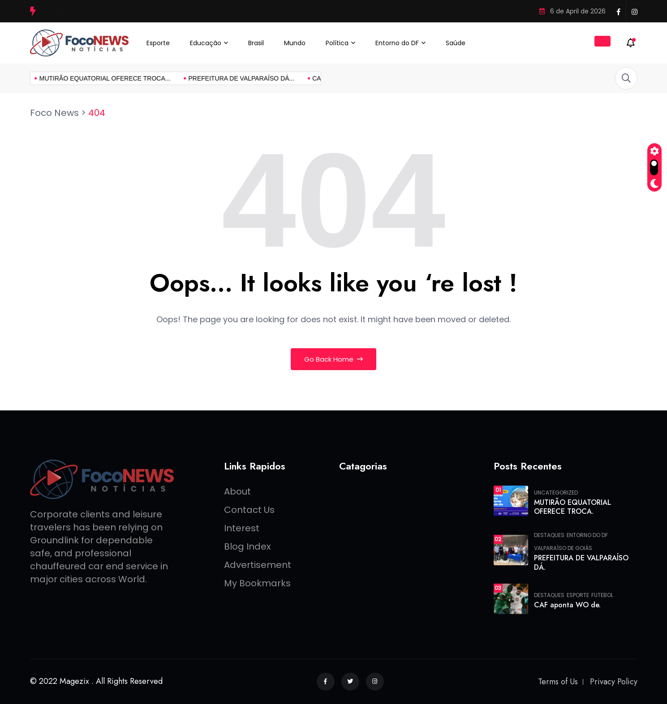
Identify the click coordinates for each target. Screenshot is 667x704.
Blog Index (247, 546)
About (237, 491)
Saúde (455, 42)
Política (337, 42)
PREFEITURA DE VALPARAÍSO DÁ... (173, 78)
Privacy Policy (613, 681)
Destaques (549, 535)
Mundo (295, 42)
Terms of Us (558, 681)
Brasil (256, 42)
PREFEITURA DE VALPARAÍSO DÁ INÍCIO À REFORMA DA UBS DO (144, 11)
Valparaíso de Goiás (563, 548)
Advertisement (257, 565)
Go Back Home (333, 359)
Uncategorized (556, 492)
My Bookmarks (257, 583)
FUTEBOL (602, 595)
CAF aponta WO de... (274, 78)
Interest (241, 528)
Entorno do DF (397, 42)
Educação (205, 42)
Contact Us (249, 509)
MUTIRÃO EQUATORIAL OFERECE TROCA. (572, 507)
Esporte (158, 42)
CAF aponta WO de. (567, 605)
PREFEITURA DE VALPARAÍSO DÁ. (581, 562)
